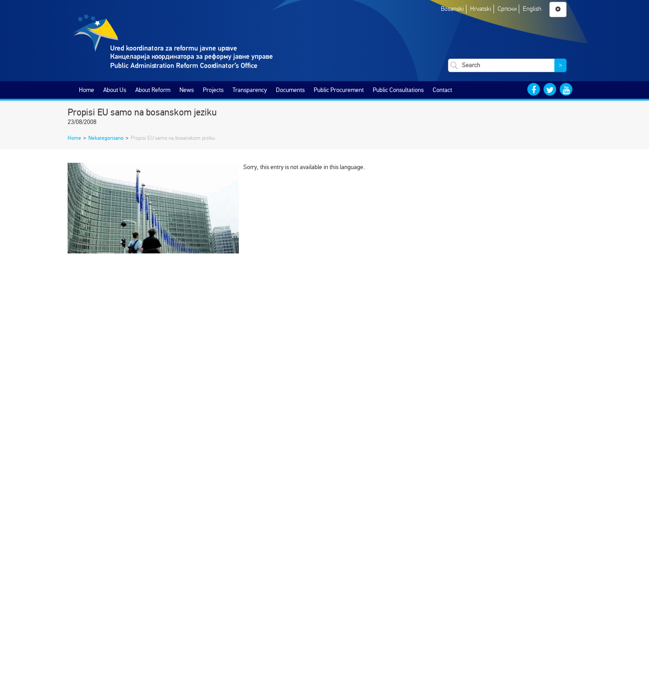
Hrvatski (480, 9)
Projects (213, 90)
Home (86, 90)
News (186, 90)
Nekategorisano (105, 138)
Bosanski (452, 9)
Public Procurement (339, 90)
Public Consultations (398, 90)
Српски (507, 9)
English (532, 9)
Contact (442, 90)
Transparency (250, 90)
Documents (290, 90)
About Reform (152, 90)
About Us (114, 90)
